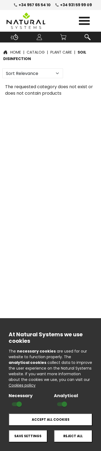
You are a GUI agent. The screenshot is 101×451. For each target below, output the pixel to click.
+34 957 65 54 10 (32, 5)
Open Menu (84, 21)
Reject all (73, 436)
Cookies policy (22, 385)
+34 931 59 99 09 (73, 5)
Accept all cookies (50, 419)
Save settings (27, 436)
